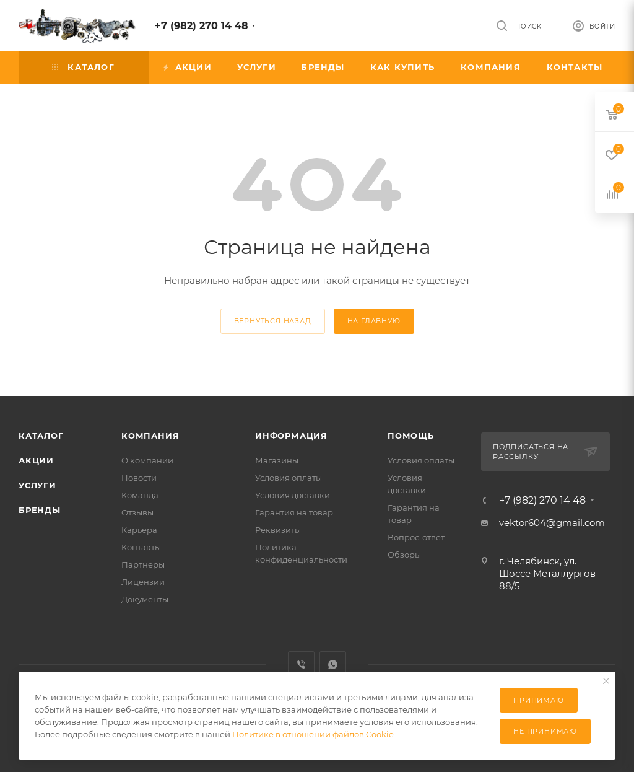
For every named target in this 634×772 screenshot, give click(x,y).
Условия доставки (292, 495)
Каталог (41, 436)
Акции (36, 460)
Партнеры (143, 564)
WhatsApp (332, 664)
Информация (291, 436)
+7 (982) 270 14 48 (201, 26)
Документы (144, 599)
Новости (139, 478)
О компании (147, 460)
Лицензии (143, 582)
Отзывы (137, 512)
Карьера (139, 530)
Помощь (411, 436)
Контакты (141, 547)
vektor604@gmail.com (552, 523)
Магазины (276, 460)
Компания (150, 436)
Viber (301, 664)
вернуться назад (272, 321)
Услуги (37, 485)
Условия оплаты (288, 478)
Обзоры (404, 554)
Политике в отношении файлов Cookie (313, 734)
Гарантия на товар (294, 512)
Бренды (40, 510)
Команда (139, 495)
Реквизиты (278, 530)
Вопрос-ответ (416, 537)
